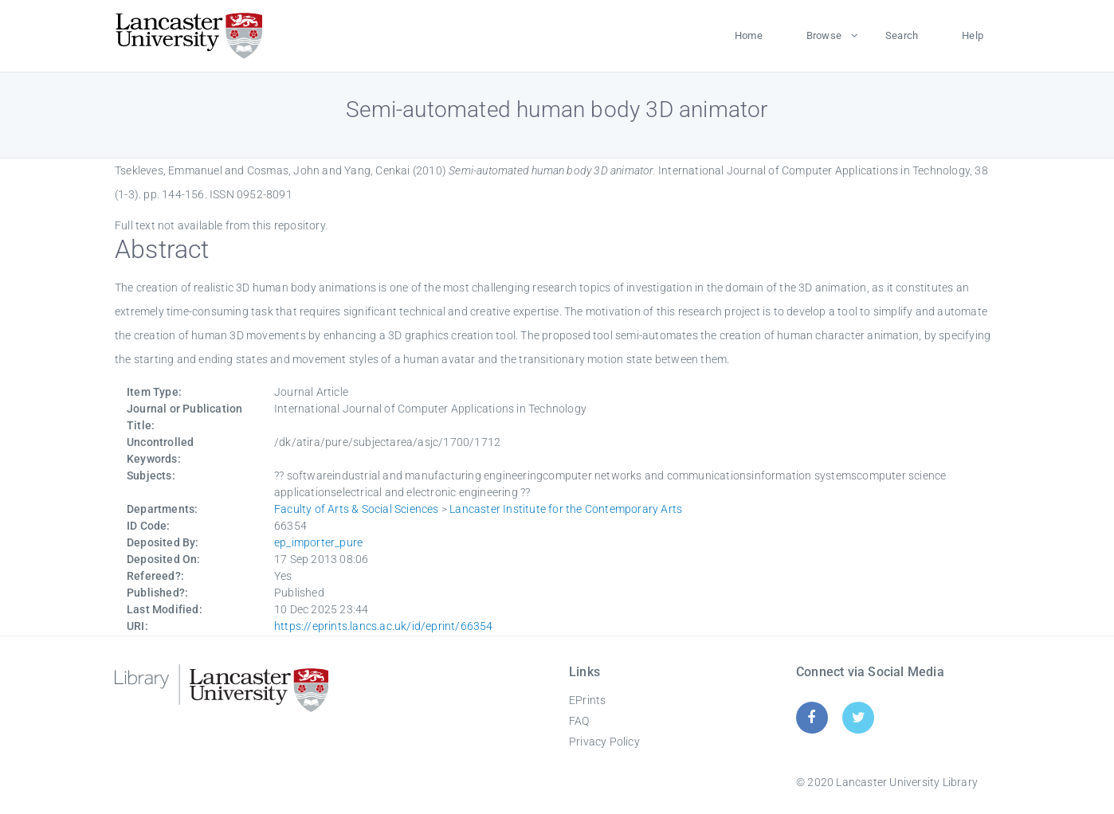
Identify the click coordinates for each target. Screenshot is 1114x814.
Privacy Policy (604, 741)
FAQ (579, 720)
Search (901, 35)
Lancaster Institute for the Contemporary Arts (565, 509)
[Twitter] (858, 717)
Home (749, 35)
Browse (823, 35)
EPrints (587, 700)
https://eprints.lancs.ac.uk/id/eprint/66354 (383, 626)
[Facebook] (811, 717)
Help (972, 35)
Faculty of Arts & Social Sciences (356, 509)
